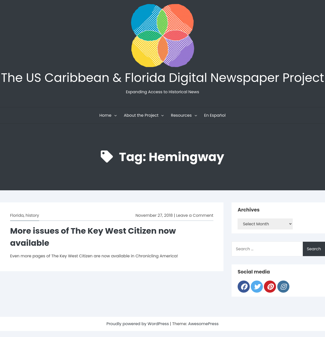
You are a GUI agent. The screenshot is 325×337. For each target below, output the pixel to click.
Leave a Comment (194, 215)
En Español (215, 115)
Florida (17, 215)
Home (105, 115)
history (32, 215)
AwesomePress (203, 324)
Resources (181, 115)
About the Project (141, 115)
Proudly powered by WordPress (138, 324)
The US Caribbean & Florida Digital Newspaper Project (162, 77)
